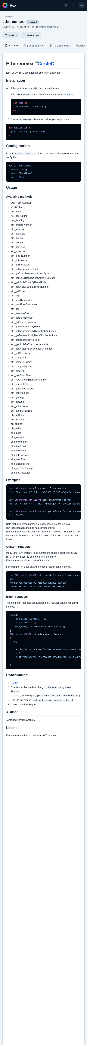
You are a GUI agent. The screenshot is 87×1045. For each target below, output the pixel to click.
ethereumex (13, 21)
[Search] (73, 5)
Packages (7, 17)
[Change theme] (66, 5)
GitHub (9, 917)
